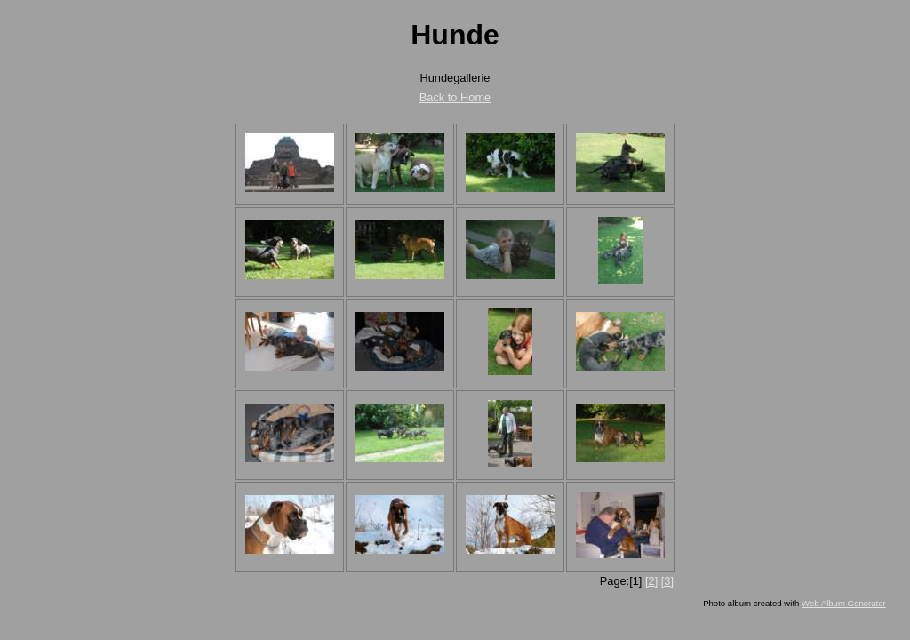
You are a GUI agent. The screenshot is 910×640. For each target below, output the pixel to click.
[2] (651, 581)
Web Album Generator (844, 603)
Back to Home (455, 97)
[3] (667, 581)
